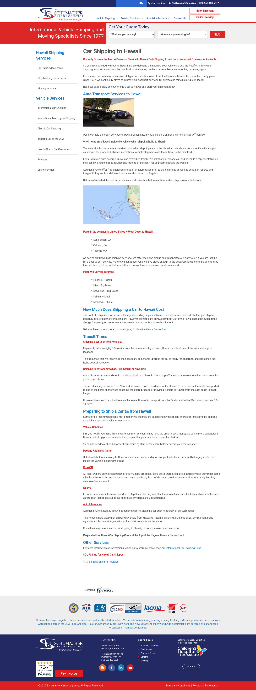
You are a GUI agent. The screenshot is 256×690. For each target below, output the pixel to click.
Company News (146, 653)
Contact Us (180, 18)
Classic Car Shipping (49, 128)
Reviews (42, 159)
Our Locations (158, 3)
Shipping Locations (148, 645)
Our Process (145, 649)
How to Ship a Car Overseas (53, 149)
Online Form (160, 329)
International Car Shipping (52, 107)
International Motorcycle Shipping (56, 118)
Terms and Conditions (178, 685)
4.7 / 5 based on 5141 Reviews (101, 561)
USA (209, 3)
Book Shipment (204, 10)
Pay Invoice (68, 673)
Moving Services (130, 18)
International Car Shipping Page (183, 548)
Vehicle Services (50, 98)
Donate (191, 666)
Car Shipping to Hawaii (50, 68)
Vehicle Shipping (105, 18)
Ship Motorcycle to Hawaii (52, 78)
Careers (143, 657)
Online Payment (46, 169)
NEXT (217, 34)
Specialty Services (157, 18)
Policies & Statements (205, 685)
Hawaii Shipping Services (50, 56)
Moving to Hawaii (47, 88)
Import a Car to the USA (51, 138)
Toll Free (182, 3)
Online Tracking (204, 17)
